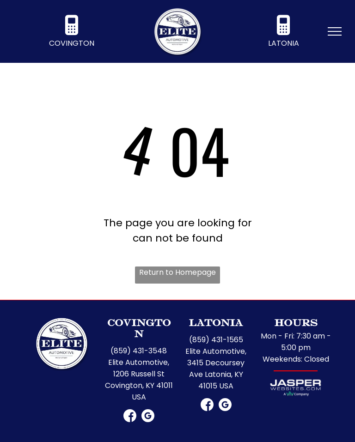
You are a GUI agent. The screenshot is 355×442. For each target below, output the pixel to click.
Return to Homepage (177, 272)
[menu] (335, 31)
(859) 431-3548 (138, 350)
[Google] (148, 416)
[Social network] (130, 416)
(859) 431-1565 (216, 339)
